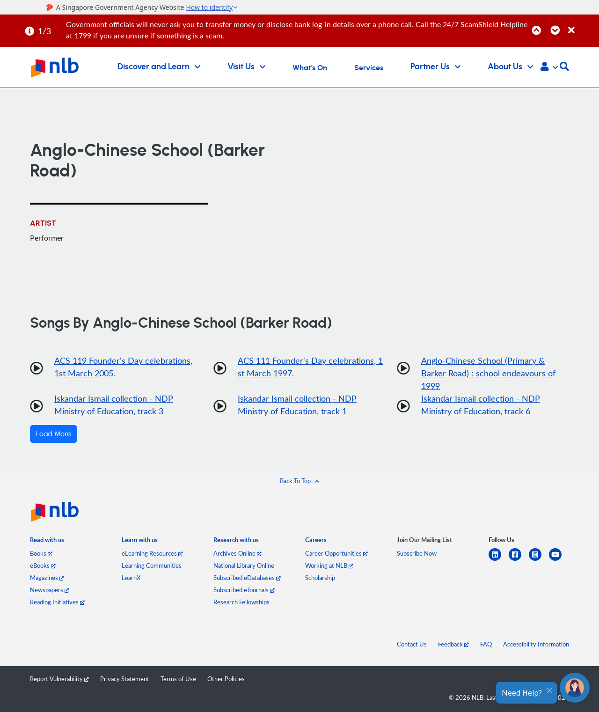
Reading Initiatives (57, 602)
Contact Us (412, 644)
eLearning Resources (152, 553)
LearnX (131, 577)
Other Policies (226, 679)
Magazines (47, 577)
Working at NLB (329, 565)
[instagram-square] (539, 560)
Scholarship (320, 577)
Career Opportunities (336, 553)
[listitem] (47, 542)
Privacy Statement (124, 679)
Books (41, 553)
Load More (53, 434)
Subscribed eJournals (244, 590)
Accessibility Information (536, 644)
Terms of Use (178, 679)
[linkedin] (499, 560)
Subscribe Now (417, 553)
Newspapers (49, 590)
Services (368, 68)
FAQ (486, 644)
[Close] (582, 25)
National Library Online (243, 565)
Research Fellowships (241, 602)
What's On (309, 68)
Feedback (453, 644)
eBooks (43, 565)
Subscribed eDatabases (247, 577)
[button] (549, 67)
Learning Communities (152, 565)
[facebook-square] (519, 560)
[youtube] (559, 560)
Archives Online (237, 553)
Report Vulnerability (59, 679)
